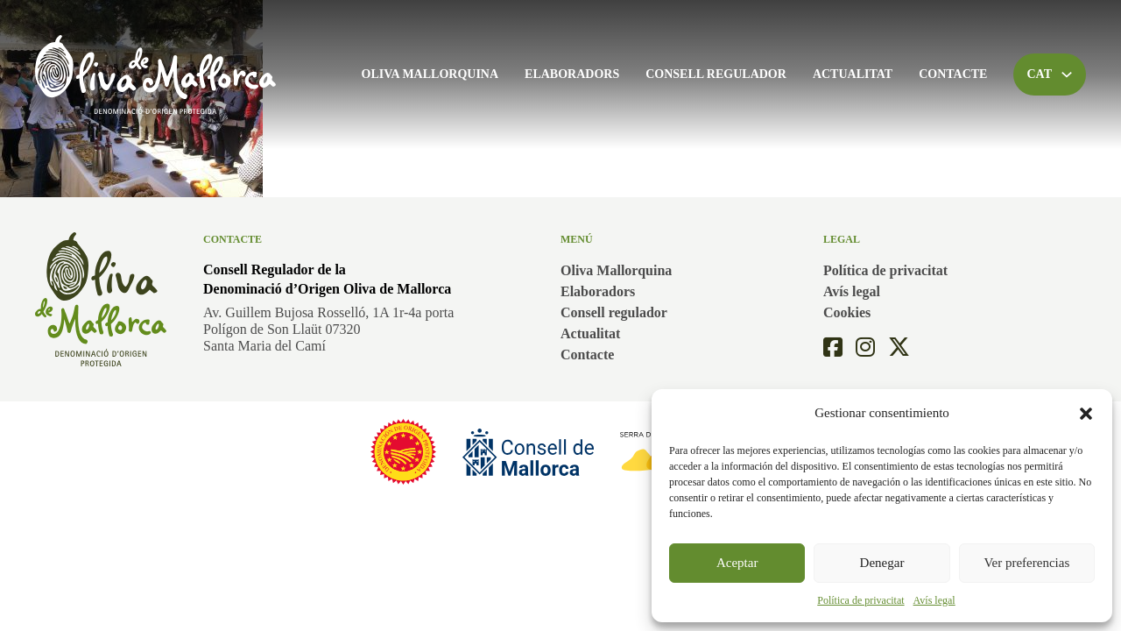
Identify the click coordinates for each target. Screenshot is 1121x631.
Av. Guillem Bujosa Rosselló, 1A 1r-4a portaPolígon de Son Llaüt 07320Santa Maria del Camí (328, 329)
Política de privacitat (860, 600)
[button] (1086, 413)
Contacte (953, 74)
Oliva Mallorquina (430, 74)
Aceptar (737, 563)
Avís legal (934, 600)
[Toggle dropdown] (1067, 74)
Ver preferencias (1026, 563)
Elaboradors (572, 74)
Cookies (847, 312)
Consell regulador (715, 74)
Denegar (882, 563)
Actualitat (852, 74)
